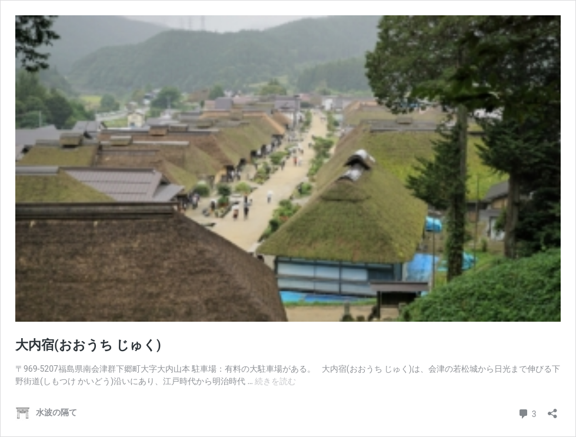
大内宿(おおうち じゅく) (88, 345)
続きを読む (275, 381)
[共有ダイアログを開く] (552, 410)
